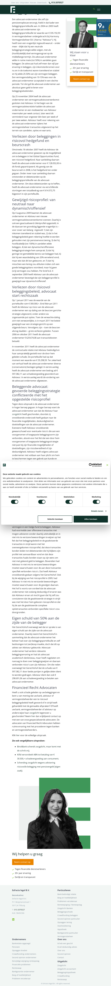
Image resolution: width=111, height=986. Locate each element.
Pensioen (16, 947)
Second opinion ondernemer (24, 957)
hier (33, 716)
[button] (94, 9)
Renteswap (16, 968)
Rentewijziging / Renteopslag (69, 905)
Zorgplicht (61, 965)
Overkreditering (64, 926)
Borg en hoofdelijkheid (67, 898)
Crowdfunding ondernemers (24, 954)
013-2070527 (56, 2)
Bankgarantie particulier (67, 933)
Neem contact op (81, 79)
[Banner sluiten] (107, 465)
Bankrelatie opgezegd (21, 943)
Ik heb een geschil (65, 943)
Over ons (15, 2)
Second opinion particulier (68, 919)
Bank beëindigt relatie (66, 894)
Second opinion (64, 954)
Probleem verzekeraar (21, 978)
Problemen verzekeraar (67, 901)
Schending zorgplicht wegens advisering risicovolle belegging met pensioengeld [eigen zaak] (38, 766)
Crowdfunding (63, 976)
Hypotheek (61, 929)
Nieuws (33, 2)
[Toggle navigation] (99, 9)
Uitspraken (24, 2)
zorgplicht (17, 414)
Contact (60, 957)
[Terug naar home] (12, 10)
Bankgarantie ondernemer (23, 971)
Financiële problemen (21, 964)
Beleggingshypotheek (66, 972)
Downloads (42, 2)
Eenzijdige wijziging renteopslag (25, 961)
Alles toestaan (90, 519)
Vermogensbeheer (65, 936)
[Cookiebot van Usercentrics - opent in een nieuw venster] (91, 465)
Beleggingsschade (65, 912)
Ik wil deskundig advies (67, 947)
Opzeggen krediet (19, 950)
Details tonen (97, 511)
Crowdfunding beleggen (67, 915)
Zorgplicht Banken (65, 908)
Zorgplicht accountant (66, 969)
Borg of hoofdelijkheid (21, 975)
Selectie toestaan (55, 519)
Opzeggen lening (64, 922)
